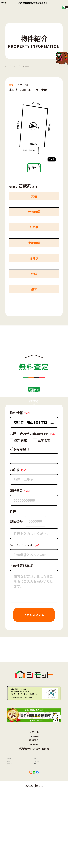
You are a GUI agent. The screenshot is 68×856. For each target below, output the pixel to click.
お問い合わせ (14, 825)
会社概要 (12, 810)
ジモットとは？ (15, 795)
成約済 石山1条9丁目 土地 (47, 65)
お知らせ (39, 795)
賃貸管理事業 (41, 802)
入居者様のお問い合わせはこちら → (34, 3)
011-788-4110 (34, 775)
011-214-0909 (34, 762)
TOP (7, 65)
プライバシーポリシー (19, 817)
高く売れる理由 (16, 802)
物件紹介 (21, 65)
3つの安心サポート (45, 810)
